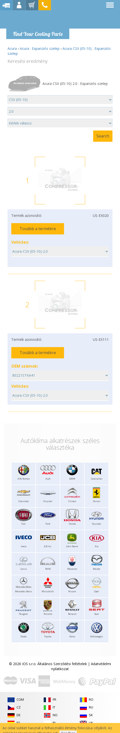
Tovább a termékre (38, 228)
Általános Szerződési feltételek (62, 663)
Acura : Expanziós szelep (39, 48)
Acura (12, 48)
